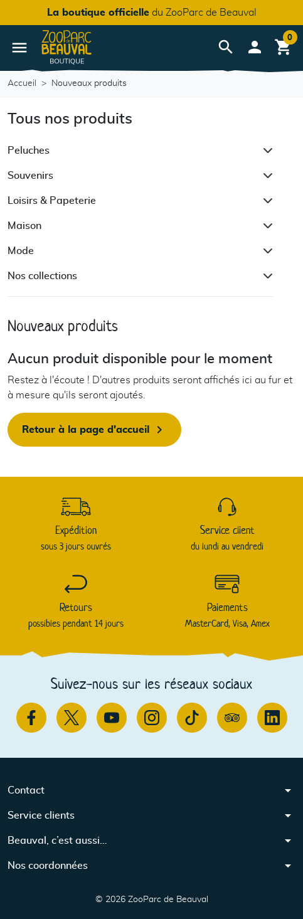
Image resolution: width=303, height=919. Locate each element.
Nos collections (42, 276)
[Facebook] (31, 718)
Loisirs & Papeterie (52, 201)
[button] (226, 47)
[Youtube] (112, 718)
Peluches (29, 151)
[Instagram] (152, 718)
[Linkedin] (272, 718)
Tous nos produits (70, 119)
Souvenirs (30, 176)
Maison (24, 226)
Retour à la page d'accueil (94, 429)
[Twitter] (71, 718)
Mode (21, 251)
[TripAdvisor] (232, 718)
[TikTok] (192, 718)
